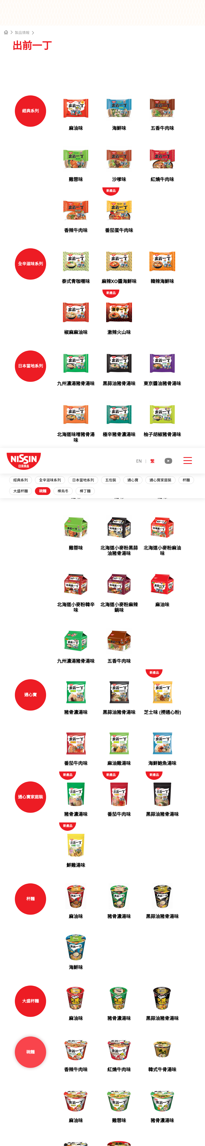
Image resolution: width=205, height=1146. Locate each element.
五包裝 (113, 64)
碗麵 (45, 75)
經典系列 (23, 64)
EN (139, 13)
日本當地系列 (86, 64)
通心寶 (136, 64)
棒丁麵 (88, 75)
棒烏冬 (66, 75)
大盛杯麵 (23, 75)
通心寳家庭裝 (164, 64)
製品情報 (22, 32)
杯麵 (189, 64)
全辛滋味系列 (53, 64)
